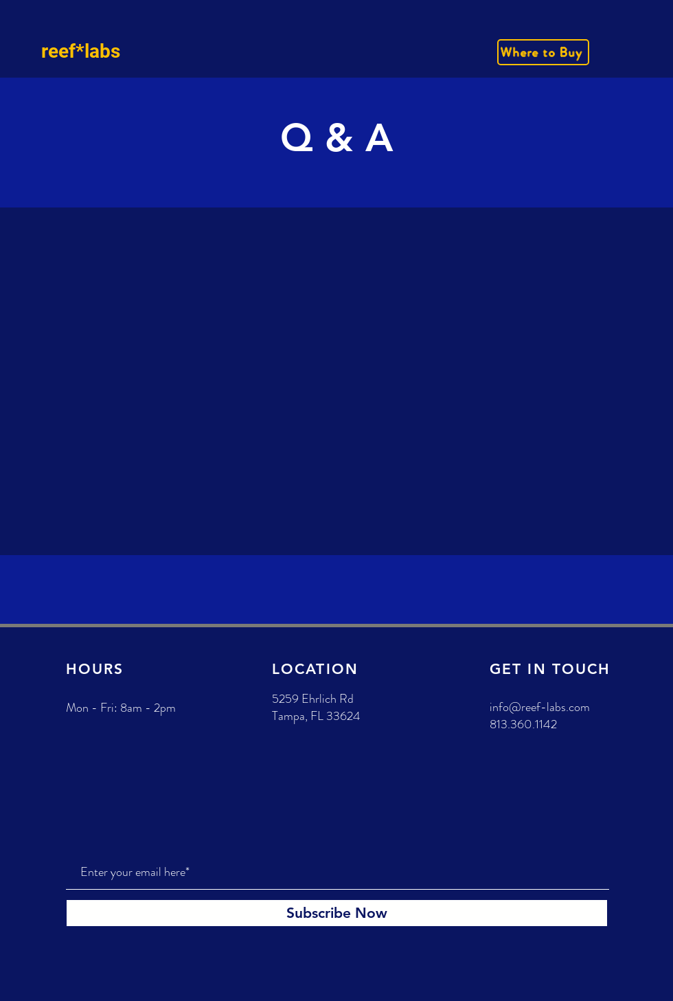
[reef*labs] (104, 51)
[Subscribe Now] (336, 913)
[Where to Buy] (543, 52)
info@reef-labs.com (540, 707)
